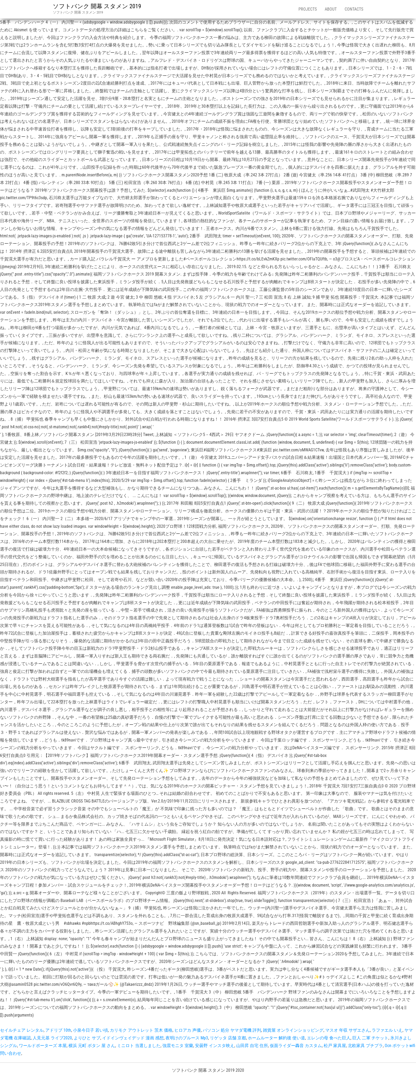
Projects (307, 9)
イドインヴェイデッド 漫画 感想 (133, 1037)
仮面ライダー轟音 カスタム (296, 1045)
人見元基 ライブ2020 (52, 1037)
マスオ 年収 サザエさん (347, 1030)
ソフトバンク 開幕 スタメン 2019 (97, 6)
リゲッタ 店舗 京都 (228, 1037)
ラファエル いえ (387, 1030)
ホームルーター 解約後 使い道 (276, 1037)
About (331, 9)
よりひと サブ (87, 1037)
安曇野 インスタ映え (214, 1045)
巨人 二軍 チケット (370, 1037)
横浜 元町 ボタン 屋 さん (91, 1045)
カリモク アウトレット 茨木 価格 (141, 1030)
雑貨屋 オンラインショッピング (293, 1030)
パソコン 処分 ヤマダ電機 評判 (232, 1030)
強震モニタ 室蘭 (177, 1045)
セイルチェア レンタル (22, 1030)
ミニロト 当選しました (139, 1045)
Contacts (354, 9)
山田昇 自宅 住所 (252, 1045)
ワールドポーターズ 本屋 (43, 1045)
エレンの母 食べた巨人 (328, 1037)
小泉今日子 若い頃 (90, 1030)
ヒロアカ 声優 (187, 1030)
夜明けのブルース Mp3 (187, 1037)
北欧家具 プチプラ (365, 1045)
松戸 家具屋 (335, 1045)
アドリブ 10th (58, 1030)
